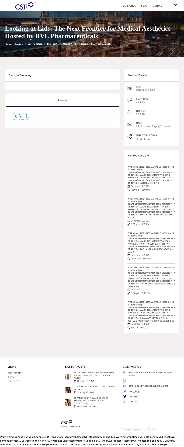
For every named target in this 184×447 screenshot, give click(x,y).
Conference (128, 5)
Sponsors (62, 100)
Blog (144, 5)
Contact (158, 5)
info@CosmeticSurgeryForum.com (153, 126)
